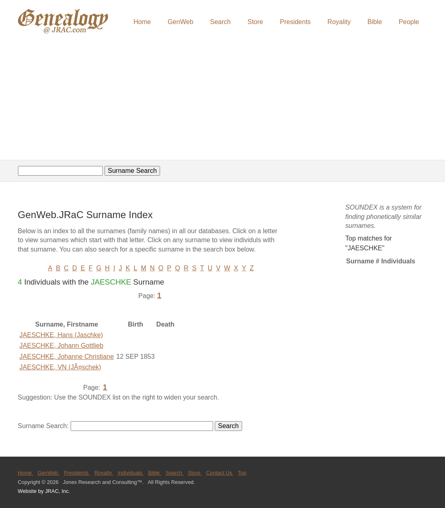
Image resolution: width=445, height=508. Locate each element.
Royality (339, 21)
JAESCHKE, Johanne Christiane (67, 356)
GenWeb (181, 21)
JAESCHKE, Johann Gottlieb (61, 345)
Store (255, 21)
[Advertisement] (222, 98)
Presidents (295, 21)
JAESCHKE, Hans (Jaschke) (61, 334)
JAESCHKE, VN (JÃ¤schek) (60, 367)
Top (242, 473)
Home (142, 21)
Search (220, 21)
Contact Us (220, 473)
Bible (374, 21)
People (409, 21)
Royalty (103, 473)
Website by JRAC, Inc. (44, 491)
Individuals (131, 473)
